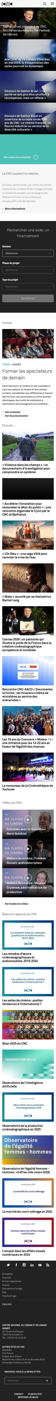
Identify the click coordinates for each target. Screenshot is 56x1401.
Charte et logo (9, 1295)
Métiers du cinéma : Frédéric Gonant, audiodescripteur (26, 860)
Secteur (6, 246)
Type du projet (10, 279)
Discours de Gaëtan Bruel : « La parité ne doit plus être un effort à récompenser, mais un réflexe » (26, 94)
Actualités (7, 1273)
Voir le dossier (10, 412)
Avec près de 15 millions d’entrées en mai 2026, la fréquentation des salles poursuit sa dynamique (27, 63)
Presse (5, 1285)
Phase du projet (10, 263)
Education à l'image (12, 1288)
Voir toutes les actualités (17, 157)
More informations (13, 208)
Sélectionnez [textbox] (11, 253)
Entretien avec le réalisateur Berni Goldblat (26, 831)
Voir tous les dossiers (14, 415)
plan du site (35, 1394)
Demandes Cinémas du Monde (16, 1362)
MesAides (7, 1350)
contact (18, 1394)
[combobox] (28, 253)
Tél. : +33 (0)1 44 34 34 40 (14, 1337)
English (7, 1304)
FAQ (4, 1292)
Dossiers (6, 1277)
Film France (7, 1353)
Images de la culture (11, 1356)
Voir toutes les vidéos (14, 903)
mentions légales (28, 1397)
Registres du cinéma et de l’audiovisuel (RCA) (23, 1359)
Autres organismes (11, 1281)
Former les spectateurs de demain (27, 374)
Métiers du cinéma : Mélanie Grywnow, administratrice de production (26, 887)
